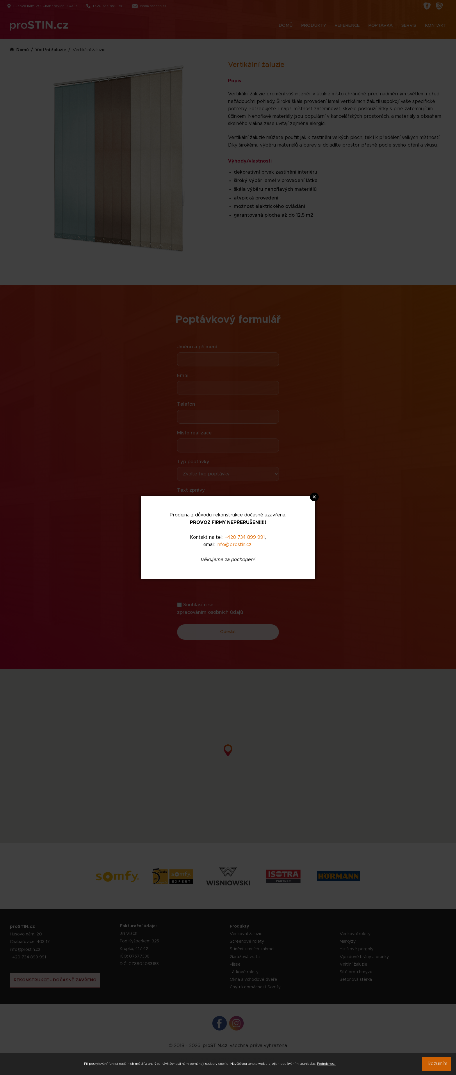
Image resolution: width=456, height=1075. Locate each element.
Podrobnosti (326, 1063)
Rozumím (437, 1063)
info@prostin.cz (234, 544)
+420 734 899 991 (245, 537)
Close (314, 497)
